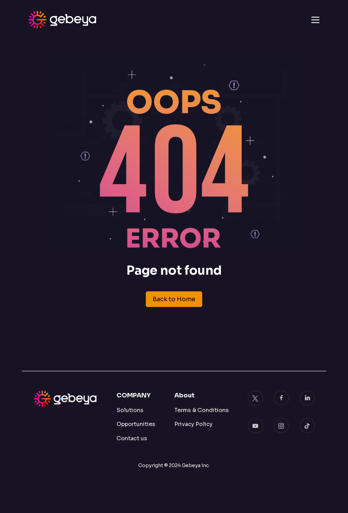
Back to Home (174, 299)
